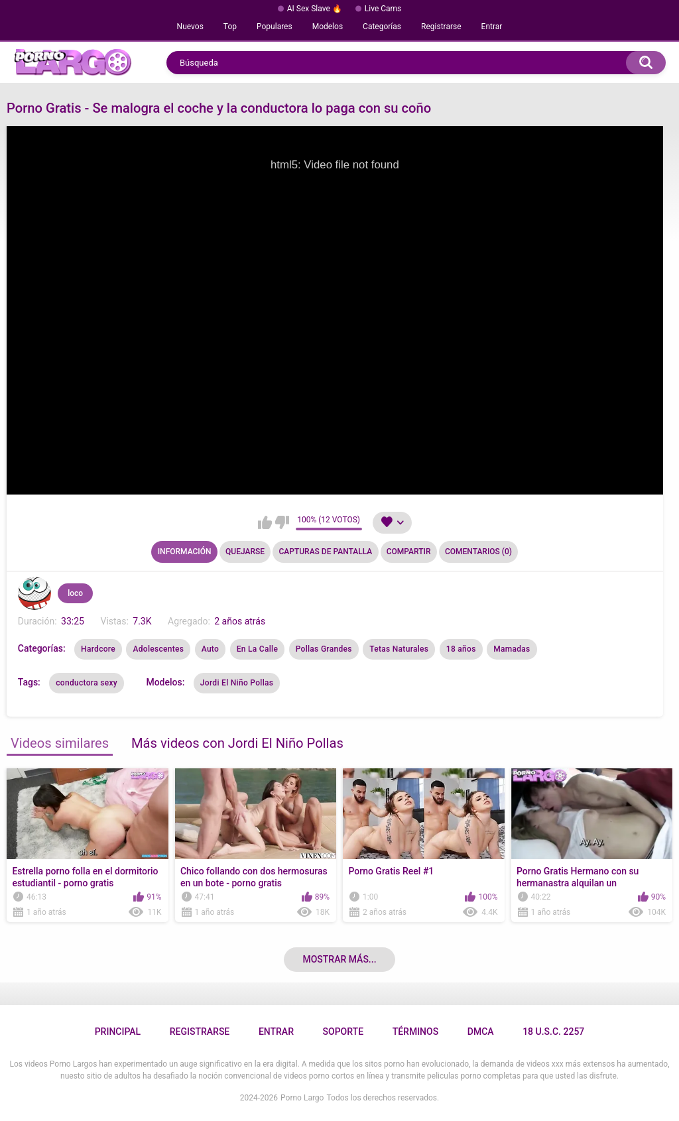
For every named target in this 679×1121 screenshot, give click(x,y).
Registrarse (441, 26)
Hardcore (98, 649)
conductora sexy (86, 682)
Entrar (492, 26)
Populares (274, 26)
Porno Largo (302, 1097)
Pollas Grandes (324, 649)
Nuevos (190, 26)
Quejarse (245, 551)
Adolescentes (158, 649)
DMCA (480, 1031)
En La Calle (257, 649)
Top (230, 26)
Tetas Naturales (398, 649)
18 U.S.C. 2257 (553, 1031)
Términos (416, 1031)
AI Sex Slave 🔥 (314, 8)
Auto (210, 649)
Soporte (343, 1031)
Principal (118, 1031)
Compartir (409, 551)
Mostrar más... (339, 959)
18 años (461, 649)
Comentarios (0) (478, 551)
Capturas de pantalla (325, 551)
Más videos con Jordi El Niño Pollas (237, 743)
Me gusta (265, 522)
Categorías (382, 26)
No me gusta (282, 522)
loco (75, 593)
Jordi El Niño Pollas (236, 682)
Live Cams (383, 8)
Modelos (327, 26)
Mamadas (511, 649)
